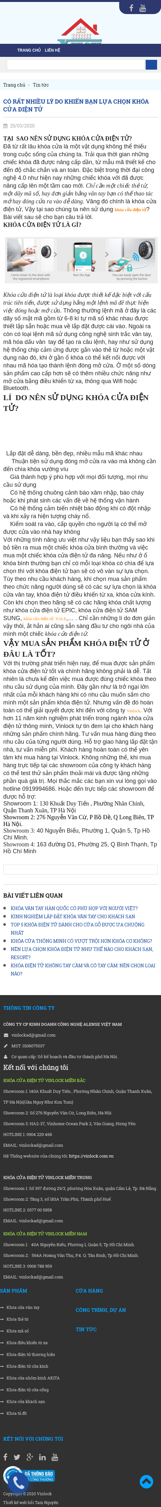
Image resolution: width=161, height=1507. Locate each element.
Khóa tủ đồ (13, 1413)
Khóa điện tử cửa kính (24, 1366)
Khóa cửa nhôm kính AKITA (30, 1378)
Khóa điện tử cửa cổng (24, 1389)
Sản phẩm (13, 1290)
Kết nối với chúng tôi (33, 1438)
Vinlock (133, 710)
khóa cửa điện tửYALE (45, 618)
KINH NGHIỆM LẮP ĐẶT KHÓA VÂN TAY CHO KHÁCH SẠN (73, 916)
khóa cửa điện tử (130, 209)
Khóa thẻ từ (14, 1319)
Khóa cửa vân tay (20, 1307)
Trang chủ (29, 50)
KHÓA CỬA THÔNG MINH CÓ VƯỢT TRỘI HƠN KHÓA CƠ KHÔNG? (81, 941)
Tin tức (86, 1329)
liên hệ (52, 50)
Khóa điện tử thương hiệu (27, 1354)
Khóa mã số (14, 1331)
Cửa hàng (89, 1290)
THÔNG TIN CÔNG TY (29, 1008)
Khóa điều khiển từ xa (24, 1342)
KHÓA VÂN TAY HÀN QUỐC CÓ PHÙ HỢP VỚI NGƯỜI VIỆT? (74, 908)
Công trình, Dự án (101, 1310)
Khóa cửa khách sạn (22, 1401)
